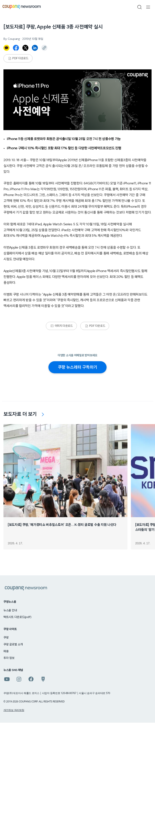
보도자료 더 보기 (20, 414)
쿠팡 (5, 637)
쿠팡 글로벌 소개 (13, 644)
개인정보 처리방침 (13, 710)
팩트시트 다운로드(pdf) (17, 617)
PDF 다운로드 (18, 58)
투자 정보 (8, 658)
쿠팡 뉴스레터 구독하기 (77, 367)
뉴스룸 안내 (10, 610)
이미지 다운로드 (61, 326)
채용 (5, 651)
